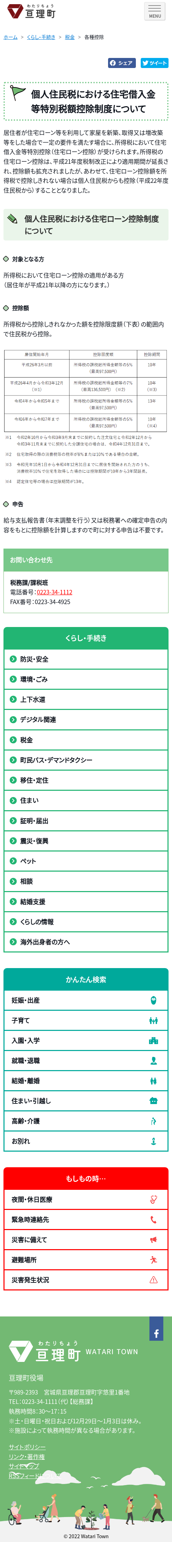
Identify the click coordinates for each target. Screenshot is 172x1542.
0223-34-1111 (39, 1401)
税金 (70, 36)
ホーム (10, 36)
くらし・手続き (41, 36)
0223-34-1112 (54, 591)
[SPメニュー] (154, 11)
